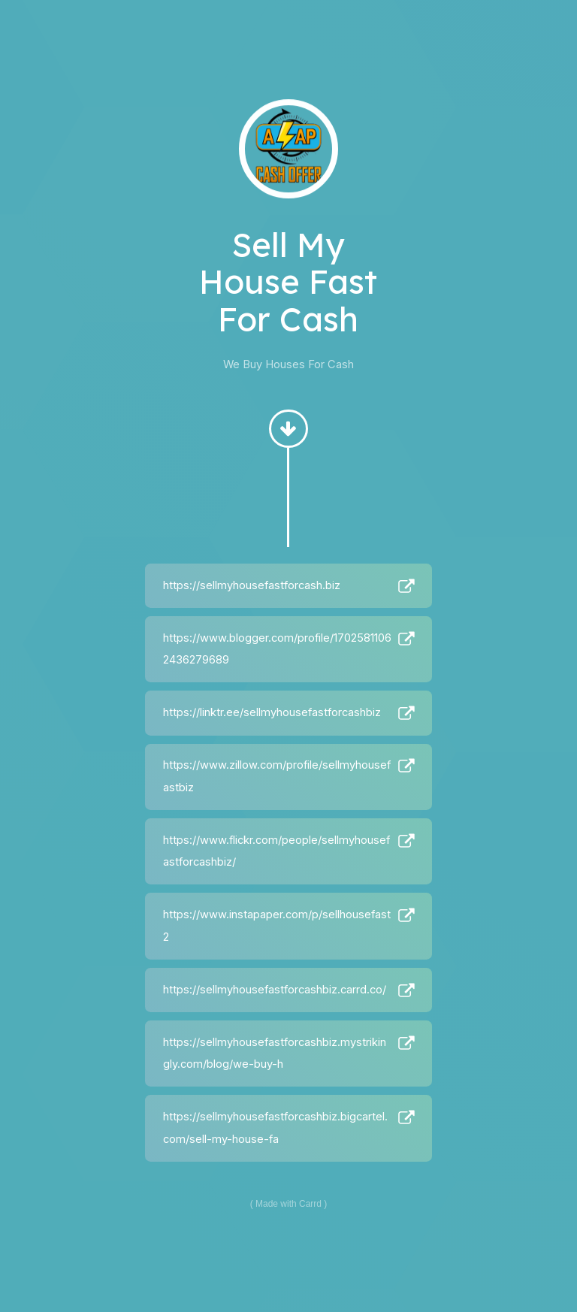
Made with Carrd (288, 1204)
